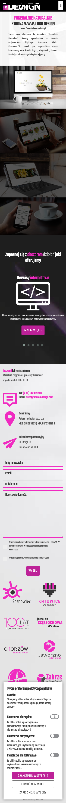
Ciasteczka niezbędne (19, 717)
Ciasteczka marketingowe (21, 755)
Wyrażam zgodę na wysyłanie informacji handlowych (27, 558)
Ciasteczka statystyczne (20, 736)
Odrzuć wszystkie (33, 784)
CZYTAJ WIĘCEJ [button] (33, 330)
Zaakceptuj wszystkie (33, 776)
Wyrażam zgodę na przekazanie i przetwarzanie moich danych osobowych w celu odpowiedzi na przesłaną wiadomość (26, 546)
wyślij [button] (33, 570)
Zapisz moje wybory (33, 792)
